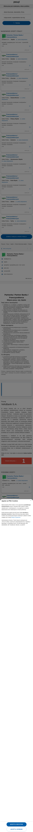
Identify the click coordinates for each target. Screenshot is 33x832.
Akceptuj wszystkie (16, 824)
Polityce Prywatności (15, 517)
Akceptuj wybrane (16, 829)
